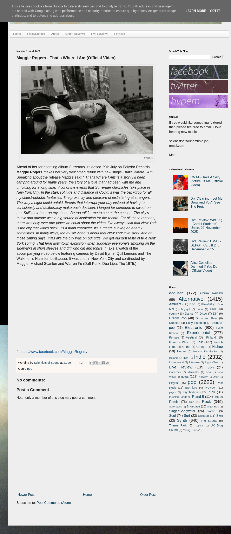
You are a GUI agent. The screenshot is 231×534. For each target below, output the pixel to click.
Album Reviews (75, 34)
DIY (215, 313)
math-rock (175, 372)
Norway (203, 376)
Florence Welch (179, 342)
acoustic (176, 293)
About (55, 34)
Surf (187, 415)
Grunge (201, 346)
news (185, 376)
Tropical (199, 425)
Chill (213, 309)
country (174, 313)
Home (17, 34)
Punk (211, 392)
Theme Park (177, 425)
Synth (182, 420)
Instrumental (176, 362)
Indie (200, 357)
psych (172, 392)
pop (29, 368)
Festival (191, 337)
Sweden (203, 415)
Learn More (196, 11)
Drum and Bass (207, 318)
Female (174, 337)
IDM (185, 357)
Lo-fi (211, 367)
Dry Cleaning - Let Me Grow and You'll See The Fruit (206, 202)
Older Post (148, 494)
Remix (173, 402)
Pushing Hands (178, 396)
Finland (211, 337)
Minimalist (193, 372)
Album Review (211, 293)
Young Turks (190, 430)
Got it (215, 11)
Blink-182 (206, 304)
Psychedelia (191, 392)
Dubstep (174, 322)
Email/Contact (36, 34)
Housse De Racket (205, 351)
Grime (186, 346)
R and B (198, 396)
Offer (215, 376)
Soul (172, 415)
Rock (206, 401)
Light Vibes (211, 362)
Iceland (173, 357)
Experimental (198, 332)
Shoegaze (193, 406)
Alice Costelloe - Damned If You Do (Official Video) (203, 266)
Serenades (175, 406)
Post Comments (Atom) (54, 502)
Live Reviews (99, 34)
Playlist (174, 383)
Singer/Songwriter (182, 411)
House (181, 351)
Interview (194, 362)
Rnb (191, 402)
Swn (219, 415)
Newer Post (26, 494)
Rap (216, 396)
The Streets (209, 420)
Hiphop (217, 346)
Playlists (119, 34)
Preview (210, 387)
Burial (200, 309)
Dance (189, 313)
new (208, 372)
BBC (192, 304)
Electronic (193, 327)
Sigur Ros (213, 406)
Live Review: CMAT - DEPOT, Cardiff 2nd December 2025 (205, 245)
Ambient (175, 304)
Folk (200, 342)
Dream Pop (177, 318)
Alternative (190, 299)
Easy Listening (196, 322)
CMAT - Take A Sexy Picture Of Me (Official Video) (206, 181)
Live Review (180, 367)
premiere (191, 387)
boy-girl (185, 309)
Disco (203, 313)
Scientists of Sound (47, 362)
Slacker (212, 411)
